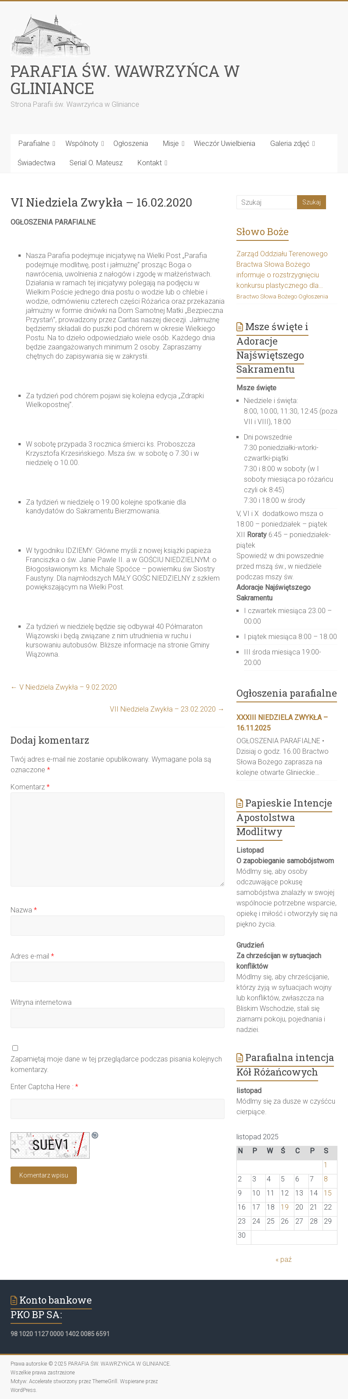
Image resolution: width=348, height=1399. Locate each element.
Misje (171, 143)
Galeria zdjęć (289, 143)
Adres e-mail (32, 956)
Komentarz (30, 787)
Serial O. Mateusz (96, 163)
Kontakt (150, 163)
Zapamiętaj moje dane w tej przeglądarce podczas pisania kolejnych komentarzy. (116, 1064)
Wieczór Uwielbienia (224, 143)
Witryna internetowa (41, 1002)
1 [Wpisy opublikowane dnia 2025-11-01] (326, 1165)
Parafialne (34, 143)
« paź (284, 1259)
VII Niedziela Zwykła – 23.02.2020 (167, 709)
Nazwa (24, 910)
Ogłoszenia (130, 143)
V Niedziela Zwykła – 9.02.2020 (64, 687)
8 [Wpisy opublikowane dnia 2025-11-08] (326, 1179)
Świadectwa (36, 163)
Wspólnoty (81, 143)
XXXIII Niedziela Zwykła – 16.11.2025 (282, 722)
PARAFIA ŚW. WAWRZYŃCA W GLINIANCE (125, 79)
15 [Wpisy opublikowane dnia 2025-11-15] (328, 1193)
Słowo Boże (262, 231)
